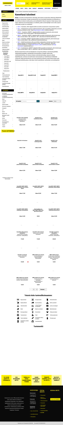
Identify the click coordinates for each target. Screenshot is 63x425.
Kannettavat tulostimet (5, 53)
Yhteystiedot (47, 8)
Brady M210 (6, 59)
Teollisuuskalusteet (6, 75)
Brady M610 (6, 65)
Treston (3, 126)
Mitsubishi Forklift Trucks (5, 116)
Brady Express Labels (39, 30)
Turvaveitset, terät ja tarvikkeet (6, 79)
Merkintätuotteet (5, 44)
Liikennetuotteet (5, 33)
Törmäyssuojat (5, 81)
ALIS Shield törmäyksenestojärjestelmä (7, 94)
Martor (3, 111)
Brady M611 (6, 66)
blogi (30, 8)
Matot (3, 40)
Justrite (3, 102)
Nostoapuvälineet (5, 45)
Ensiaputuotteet (5, 24)
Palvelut (34, 8)
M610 (19, 38)
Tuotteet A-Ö (55, 8)
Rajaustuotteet (5, 23)
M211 (19, 28)
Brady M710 (6, 68)
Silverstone (4, 120)
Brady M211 (6, 63)
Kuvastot (4, 16)
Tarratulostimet (5, 51)
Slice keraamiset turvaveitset (5, 122)
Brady (3, 99)
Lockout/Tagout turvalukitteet (5, 36)
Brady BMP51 (7, 57)
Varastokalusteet (5, 86)
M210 (19, 26)
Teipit (3, 73)
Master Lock (4, 113)
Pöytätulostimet (6, 71)
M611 (19, 42)
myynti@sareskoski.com (35, 2)
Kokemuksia (40, 8)
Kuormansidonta (5, 30)
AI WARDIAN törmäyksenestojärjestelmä (7, 97)
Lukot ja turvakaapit (6, 38)
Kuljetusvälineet (5, 28)
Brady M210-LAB (7, 61)
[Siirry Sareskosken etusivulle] (7, 3)
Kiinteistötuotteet (5, 26)
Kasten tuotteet (5, 104)
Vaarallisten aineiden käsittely (6, 84)
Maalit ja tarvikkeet (6, 42)
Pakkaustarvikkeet (5, 49)
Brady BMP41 (7, 56)
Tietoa (26, 8)
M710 (19, 48)
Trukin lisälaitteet (5, 76)
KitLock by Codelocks (6, 106)
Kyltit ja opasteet (5, 32)
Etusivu (17, 8)
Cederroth (4, 101)
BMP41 (19, 32)
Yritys (21, 8)
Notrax (3, 118)
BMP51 (19, 35)
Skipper (3, 124)
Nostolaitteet (4, 47)
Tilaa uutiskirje (8, 131)
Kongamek (4, 108)
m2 (3, 110)
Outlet (3, 14)
